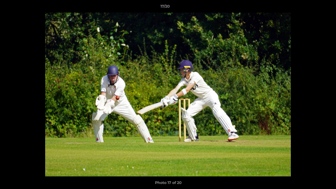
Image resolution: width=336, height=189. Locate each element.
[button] (314, 7)
